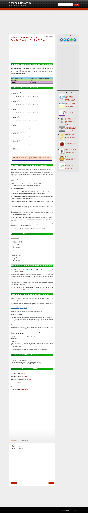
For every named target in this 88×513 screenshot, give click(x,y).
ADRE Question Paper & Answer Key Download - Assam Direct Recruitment (70, 151)
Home (18, 483)
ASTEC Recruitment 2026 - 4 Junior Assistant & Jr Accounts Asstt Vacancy (70, 143)
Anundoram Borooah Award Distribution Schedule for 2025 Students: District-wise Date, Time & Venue (70, 97)
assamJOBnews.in (20, 2)
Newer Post (13, 483)
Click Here (22, 373)
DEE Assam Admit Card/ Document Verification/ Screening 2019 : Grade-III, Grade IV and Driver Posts (70, 121)
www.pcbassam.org (23, 389)
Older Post (51, 483)
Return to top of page (13, 509)
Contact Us (76, 509)
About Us (60, 509)
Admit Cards (18, 440)
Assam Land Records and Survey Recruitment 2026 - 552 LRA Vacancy (71, 129)
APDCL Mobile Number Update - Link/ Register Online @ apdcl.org (70, 105)
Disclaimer (64, 509)
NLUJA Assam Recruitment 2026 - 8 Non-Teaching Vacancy (70, 158)
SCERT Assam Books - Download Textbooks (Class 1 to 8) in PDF (70, 112)
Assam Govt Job (24, 440)
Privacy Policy (70, 509)
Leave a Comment (49, 36)
